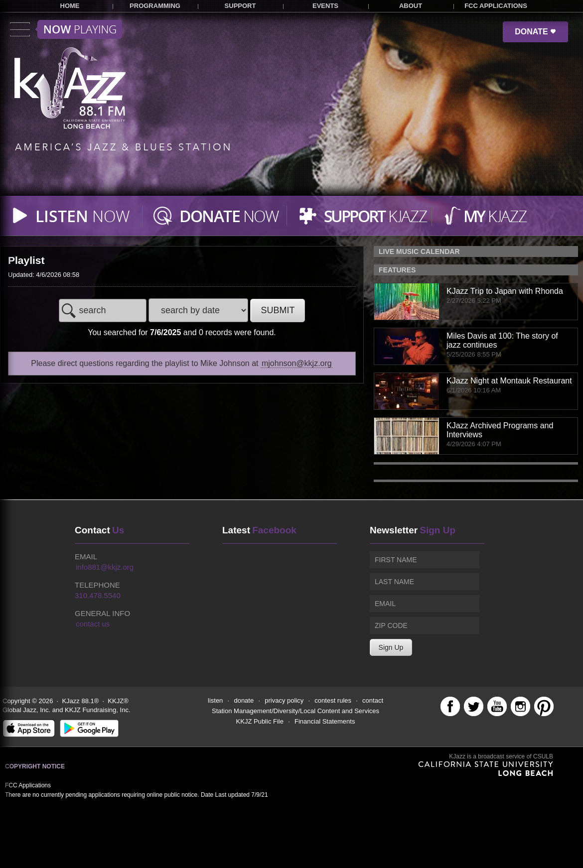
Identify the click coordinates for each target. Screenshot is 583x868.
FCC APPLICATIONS (495, 5)
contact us (93, 624)
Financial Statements (324, 721)
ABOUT (410, 5)
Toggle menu (66, 29)
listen (215, 700)
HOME (70, 5)
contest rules (332, 700)
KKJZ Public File (260, 721)
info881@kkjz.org (105, 567)
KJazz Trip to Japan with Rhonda (504, 291)
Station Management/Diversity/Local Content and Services (295, 711)
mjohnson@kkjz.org (297, 363)
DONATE (535, 31)
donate (244, 700)
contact (372, 700)
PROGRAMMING (155, 5)
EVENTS (325, 5)
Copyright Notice (35, 766)
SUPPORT (240, 5)
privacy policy (284, 700)
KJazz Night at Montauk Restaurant (509, 380)
